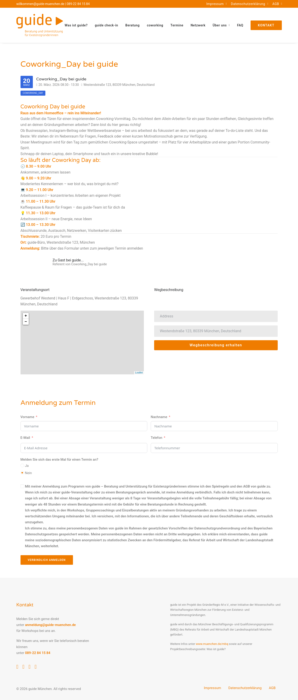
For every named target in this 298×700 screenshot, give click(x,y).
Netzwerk (198, 25)
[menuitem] (216, 4)
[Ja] (22, 465)
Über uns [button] (221, 25)
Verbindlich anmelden (47, 560)
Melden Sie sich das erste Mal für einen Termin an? (59, 459)
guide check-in (106, 25)
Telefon (156, 438)
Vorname (27, 417)
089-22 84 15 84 (78, 4)
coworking (155, 25)
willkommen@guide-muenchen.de (40, 4)
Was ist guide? (76, 25)
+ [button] (26, 316)
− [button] (26, 321)
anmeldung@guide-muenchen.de (50, 625)
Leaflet (139, 372)
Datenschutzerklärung (249, 4)
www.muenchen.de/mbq (212, 644)
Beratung (132, 25)
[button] (17, 667)
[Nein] (22, 473)
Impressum (216, 4)
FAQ (240, 25)
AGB (277, 4)
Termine (177, 25)
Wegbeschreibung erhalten (216, 345)
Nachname (159, 417)
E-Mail (25, 438)
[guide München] (39, 25)
